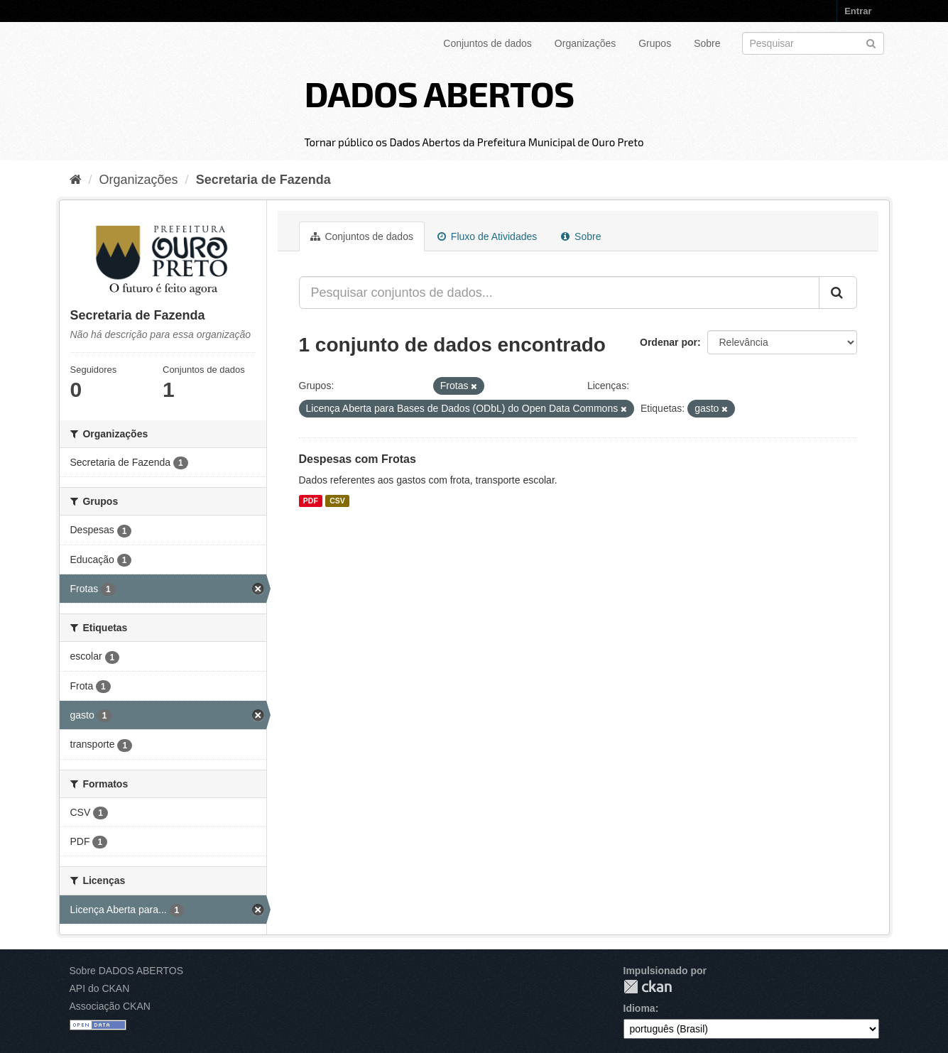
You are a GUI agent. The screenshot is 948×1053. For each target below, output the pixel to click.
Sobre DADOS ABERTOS (127, 970)
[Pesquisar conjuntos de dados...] (559, 292)
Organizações (585, 43)
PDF (310, 500)
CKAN (647, 986)
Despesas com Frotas (357, 459)
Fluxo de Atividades (487, 236)
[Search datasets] (813, 43)
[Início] (76, 180)
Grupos (654, 43)
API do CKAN (100, 988)
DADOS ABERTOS (439, 93)
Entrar (857, 11)
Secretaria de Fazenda (263, 180)
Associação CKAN (110, 1006)
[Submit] (871, 42)
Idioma (639, 1008)
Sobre (707, 43)
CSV (337, 500)
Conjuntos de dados (487, 43)
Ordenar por (668, 342)
